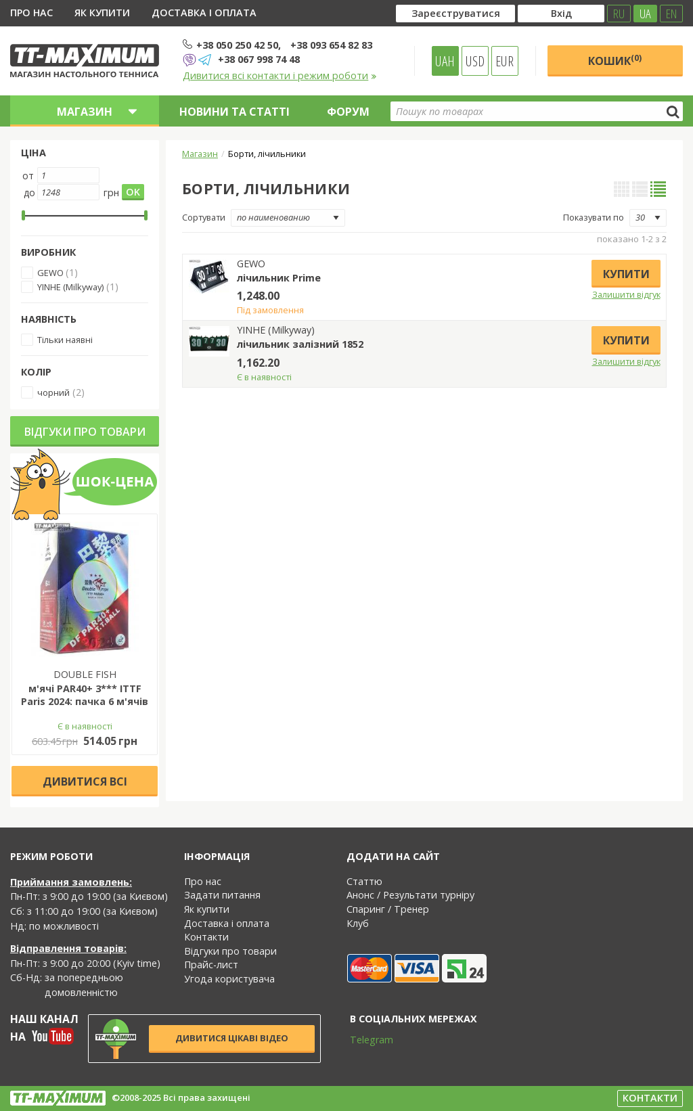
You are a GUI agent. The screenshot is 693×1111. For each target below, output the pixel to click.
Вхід (561, 13)
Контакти (206, 936)
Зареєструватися (455, 13)
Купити (626, 274)
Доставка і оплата (204, 12)
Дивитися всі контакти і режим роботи (280, 75)
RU (619, 13)
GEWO (51, 273)
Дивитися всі (85, 781)
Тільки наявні (65, 340)
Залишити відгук (626, 294)
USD (475, 60)
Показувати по (593, 217)
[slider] (23, 215)
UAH (445, 60)
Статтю (364, 881)
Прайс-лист (211, 964)
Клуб (357, 923)
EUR (504, 60)
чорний (53, 392)
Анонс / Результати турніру (410, 894)
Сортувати (203, 217)
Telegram (363, 1039)
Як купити (102, 12)
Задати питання (222, 894)
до (29, 192)
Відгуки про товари (85, 431)
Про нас (31, 12)
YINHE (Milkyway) (70, 287)
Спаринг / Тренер (387, 909)
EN (671, 13)
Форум (348, 111)
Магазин (200, 154)
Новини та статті (234, 111)
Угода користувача (229, 978)
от (28, 175)
